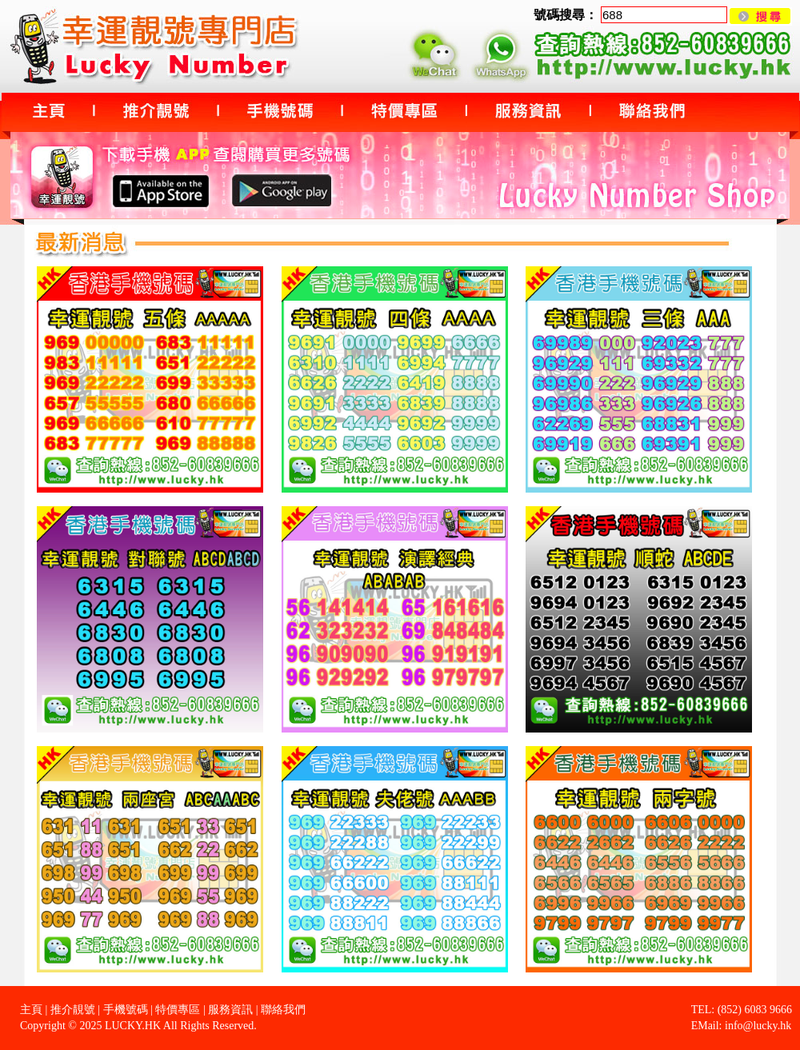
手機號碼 (125, 1010)
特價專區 (177, 1010)
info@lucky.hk (758, 1026)
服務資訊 (230, 1010)
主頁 (31, 1010)
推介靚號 (72, 1010)
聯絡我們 (283, 1010)
